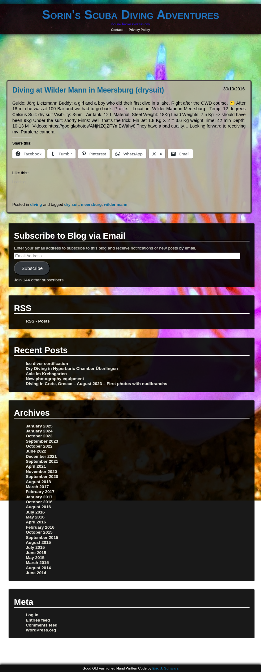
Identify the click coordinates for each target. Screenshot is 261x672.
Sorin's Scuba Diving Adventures (130, 14)
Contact (117, 30)
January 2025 (39, 426)
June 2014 (36, 572)
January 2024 (39, 431)
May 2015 (35, 557)
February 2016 (40, 527)
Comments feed (41, 625)
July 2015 (35, 547)
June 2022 (36, 451)
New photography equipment (55, 378)
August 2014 (38, 568)
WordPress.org (41, 630)
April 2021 (36, 466)
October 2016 (39, 502)
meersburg (91, 204)
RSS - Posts (38, 321)
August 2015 (38, 542)
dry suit (71, 204)
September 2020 (42, 476)
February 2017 (40, 491)
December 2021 (41, 456)
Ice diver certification (47, 363)
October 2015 (39, 532)
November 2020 (41, 471)
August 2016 (38, 507)
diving (36, 204)
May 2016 (35, 517)
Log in (32, 615)
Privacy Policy (139, 30)
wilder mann (116, 204)
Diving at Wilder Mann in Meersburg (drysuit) (88, 90)
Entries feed (38, 620)
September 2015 (42, 537)
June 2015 (36, 552)
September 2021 (42, 461)
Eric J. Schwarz (165, 668)
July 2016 (35, 512)
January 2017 (39, 497)
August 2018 (38, 481)
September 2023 (42, 441)
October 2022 (39, 446)
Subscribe (32, 268)
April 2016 (36, 522)
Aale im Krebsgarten (46, 373)
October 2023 (39, 436)
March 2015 (37, 562)
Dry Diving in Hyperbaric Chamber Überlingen (72, 368)
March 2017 (37, 486)
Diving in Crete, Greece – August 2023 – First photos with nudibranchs (96, 383)
